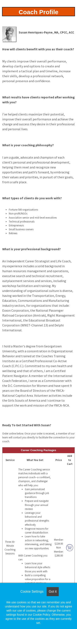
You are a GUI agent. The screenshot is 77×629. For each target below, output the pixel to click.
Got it (52, 591)
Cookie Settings (31, 591)
